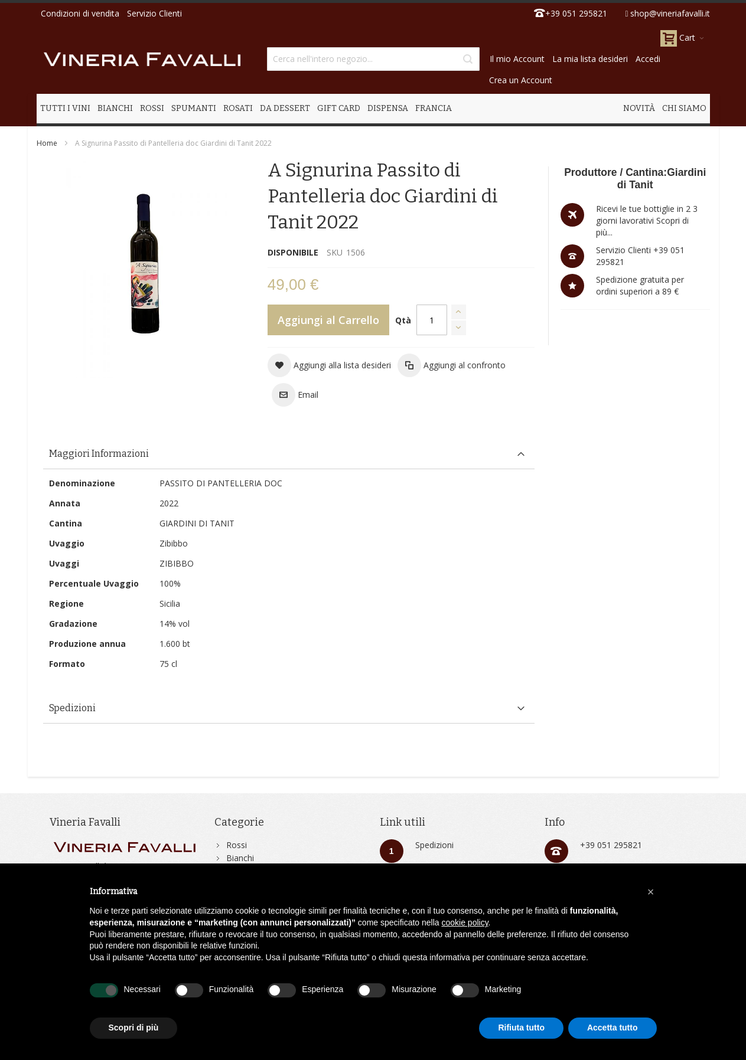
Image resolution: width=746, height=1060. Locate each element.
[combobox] (373, 59)
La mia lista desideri (590, 58)
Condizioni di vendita (80, 13)
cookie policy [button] (464, 922)
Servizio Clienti (154, 13)
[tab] (289, 454)
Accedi (648, 58)
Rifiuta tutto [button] (521, 1027)
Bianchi (240, 857)
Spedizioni (434, 844)
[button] (329, 365)
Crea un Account (520, 80)
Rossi (236, 844)
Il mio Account (517, 58)
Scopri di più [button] (134, 1027)
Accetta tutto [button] (612, 1027)
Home (47, 143)
